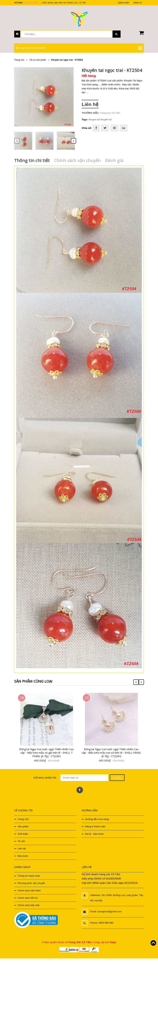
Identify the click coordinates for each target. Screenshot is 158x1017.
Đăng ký (138, 3)
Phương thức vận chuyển (31, 892)
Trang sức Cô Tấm (110, 113)
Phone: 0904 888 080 (101, 932)
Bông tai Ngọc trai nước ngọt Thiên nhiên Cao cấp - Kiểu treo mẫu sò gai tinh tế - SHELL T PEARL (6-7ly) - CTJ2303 (50, 761)
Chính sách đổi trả (28, 907)
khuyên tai (106, 119)
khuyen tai (94, 119)
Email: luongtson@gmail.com (106, 920)
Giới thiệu (23, 843)
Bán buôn (23, 865)
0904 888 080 (31, 2)
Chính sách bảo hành (29, 899)
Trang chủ (23, 828)
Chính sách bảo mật (28, 914)
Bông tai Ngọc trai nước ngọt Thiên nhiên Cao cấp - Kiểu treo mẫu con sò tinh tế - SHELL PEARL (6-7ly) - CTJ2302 (115, 761)
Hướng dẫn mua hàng (97, 828)
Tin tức (21, 850)
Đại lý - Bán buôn (94, 843)
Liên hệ (22, 857)
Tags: (85, 119)
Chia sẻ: (87, 128)
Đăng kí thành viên (95, 835)
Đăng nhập (123, 3)
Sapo (113, 951)
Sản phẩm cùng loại (35, 681)
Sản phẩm (23, 835)
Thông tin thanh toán (29, 885)
